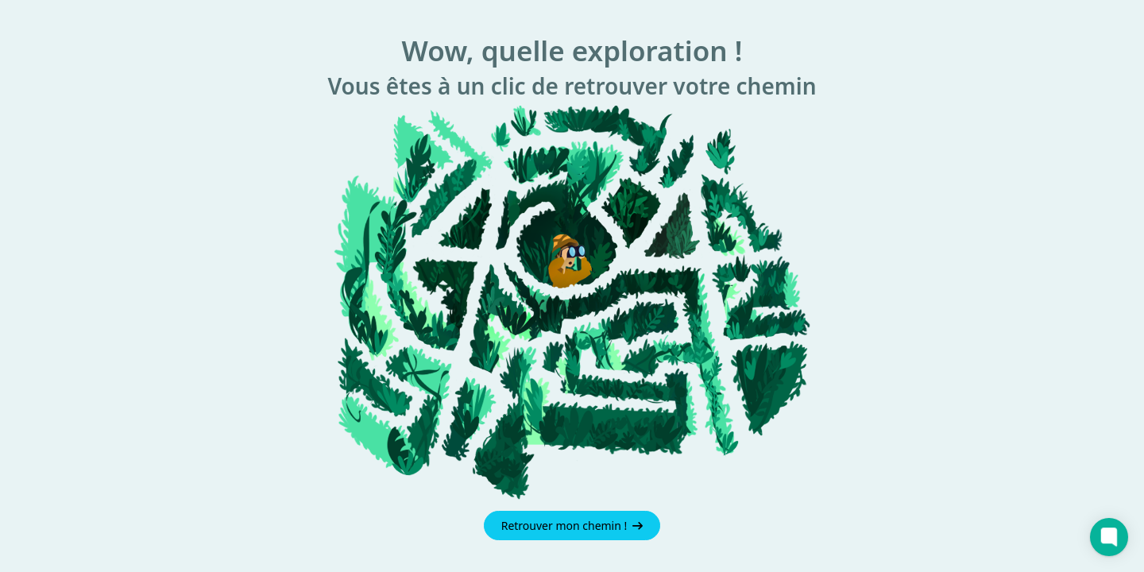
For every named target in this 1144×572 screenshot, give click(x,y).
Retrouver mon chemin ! (572, 525)
